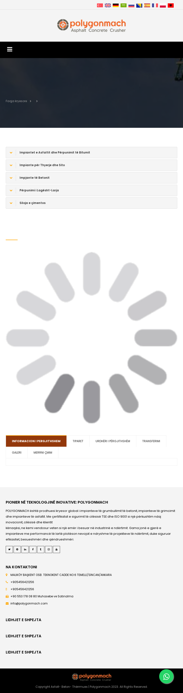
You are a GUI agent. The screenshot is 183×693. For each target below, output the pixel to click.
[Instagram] (48, 549)
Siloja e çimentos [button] (28, 203)
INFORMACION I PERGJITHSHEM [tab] (36, 441)
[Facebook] (32, 549)
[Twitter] (9, 549)
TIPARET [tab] (78, 441)
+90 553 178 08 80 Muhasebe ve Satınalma (41, 596)
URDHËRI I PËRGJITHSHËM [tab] (113, 441)
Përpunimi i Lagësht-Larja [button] (34, 190)
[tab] (91, 152)
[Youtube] (56, 549)
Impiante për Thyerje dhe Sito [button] (37, 165)
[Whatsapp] (166, 676)
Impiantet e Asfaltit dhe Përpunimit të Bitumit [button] (50, 153)
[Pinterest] (17, 549)
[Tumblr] (40, 549)
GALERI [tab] (16, 452)
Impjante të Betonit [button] (30, 178)
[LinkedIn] (25, 549)
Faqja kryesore (16, 101)
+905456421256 (22, 582)
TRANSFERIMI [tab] (151, 441)
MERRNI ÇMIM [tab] (43, 452)
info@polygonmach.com (29, 603)
